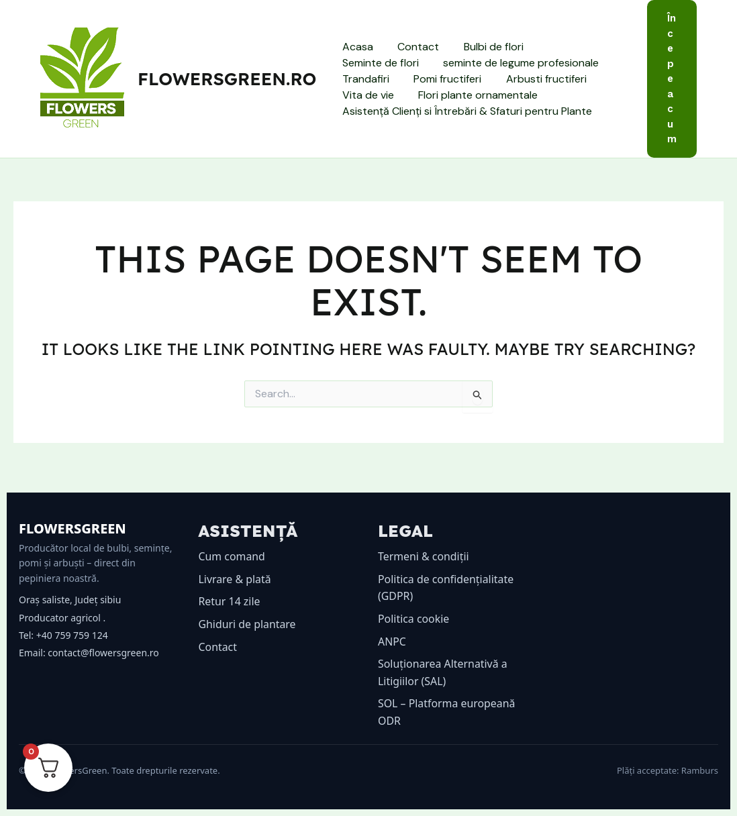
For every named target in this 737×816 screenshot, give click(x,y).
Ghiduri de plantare (248, 624)
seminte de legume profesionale (418, 63)
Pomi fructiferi (374, 79)
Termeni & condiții (424, 556)
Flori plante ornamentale (400, 95)
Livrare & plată (235, 579)
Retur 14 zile (230, 601)
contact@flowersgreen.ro (103, 652)
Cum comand (232, 556)
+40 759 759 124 (72, 635)
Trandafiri (541, 63)
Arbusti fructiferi (470, 79)
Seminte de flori (575, 47)
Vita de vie (557, 79)
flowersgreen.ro (227, 79)
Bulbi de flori (485, 47)
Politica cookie (414, 618)
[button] (672, 79)
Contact (413, 47)
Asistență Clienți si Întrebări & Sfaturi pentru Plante (465, 111)
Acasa (355, 47)
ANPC (392, 641)
